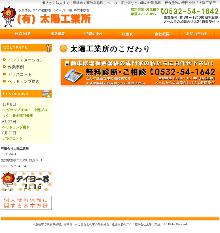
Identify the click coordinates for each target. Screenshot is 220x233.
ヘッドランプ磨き (24, 81)
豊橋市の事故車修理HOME (22, 34)
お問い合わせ (196, 34)
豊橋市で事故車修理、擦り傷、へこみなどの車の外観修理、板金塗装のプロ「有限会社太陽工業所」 (46, 16)
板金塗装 (57, 34)
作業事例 (16, 67)
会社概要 (162, 34)
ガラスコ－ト (20, 74)
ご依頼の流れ (92, 34)
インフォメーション (26, 60)
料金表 (127, 34)
